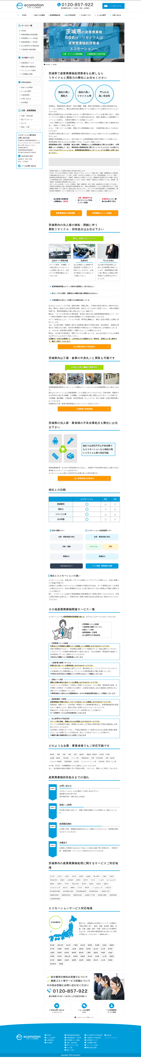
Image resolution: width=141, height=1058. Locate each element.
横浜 (112, 927)
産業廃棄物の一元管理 (73, 1038)
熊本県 (96, 961)
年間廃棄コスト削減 (72, 1041)
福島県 (81, 950)
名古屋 (106, 927)
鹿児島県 (53, 965)
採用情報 (107, 1036)
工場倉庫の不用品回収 (93, 1038)
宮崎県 (110, 961)
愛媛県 (59, 961)
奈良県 (59, 957)
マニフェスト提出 (91, 1046)
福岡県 (74, 961)
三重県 (88, 953)
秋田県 (67, 950)
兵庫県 (52, 957)
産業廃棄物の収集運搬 (66, 213)
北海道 (104, 946)
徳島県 (112, 957)
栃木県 (82, 946)
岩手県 (52, 950)
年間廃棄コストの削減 (102, 213)
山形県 (74, 950)
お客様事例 (49, 1041)
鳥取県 (75, 957)
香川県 (52, 961)
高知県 (67, 961)
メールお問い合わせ (28, 166)
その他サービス (86, 15)
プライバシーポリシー (111, 1038)
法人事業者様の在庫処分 (84, 479)
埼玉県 (68, 946)
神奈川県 (60, 946)
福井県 (110, 950)
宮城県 (59, 950)
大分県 (103, 961)
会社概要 (48, 1043)
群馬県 (90, 946)
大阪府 (110, 953)
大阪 (100, 927)
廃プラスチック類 (71, 1046)
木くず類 (68, 1048)
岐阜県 (67, 953)
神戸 (93, 930)
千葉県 (75, 946)
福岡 (88, 930)
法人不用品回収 (70, 15)
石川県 (103, 950)
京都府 (103, 953)
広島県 (97, 957)
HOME (24, 15)
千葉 (83, 930)
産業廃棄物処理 (55, 15)
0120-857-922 (27, 156)
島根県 (82, 957)
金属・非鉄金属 (71, 1043)
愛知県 (81, 953)
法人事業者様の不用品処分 (84, 347)
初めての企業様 (40, 15)
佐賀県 (81, 961)
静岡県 (74, 953)
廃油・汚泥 (69, 1051)
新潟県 (88, 950)
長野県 (59, 953)
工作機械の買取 (91, 1043)
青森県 (112, 946)
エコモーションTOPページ (85, 1018)
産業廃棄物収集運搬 (72, 1036)
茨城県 (55, 64)
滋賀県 (96, 953)
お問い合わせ (116, 15)
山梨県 (52, 953)
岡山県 (90, 957)
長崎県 (88, 961)
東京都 (52, 946)
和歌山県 (67, 957)
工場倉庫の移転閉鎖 (84, 409)
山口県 (104, 957)
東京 (95, 927)
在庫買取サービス (91, 1041)
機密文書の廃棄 (91, 1048)
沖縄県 (61, 965)
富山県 (96, 950)
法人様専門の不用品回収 (93, 1036)
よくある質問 (101, 15)
